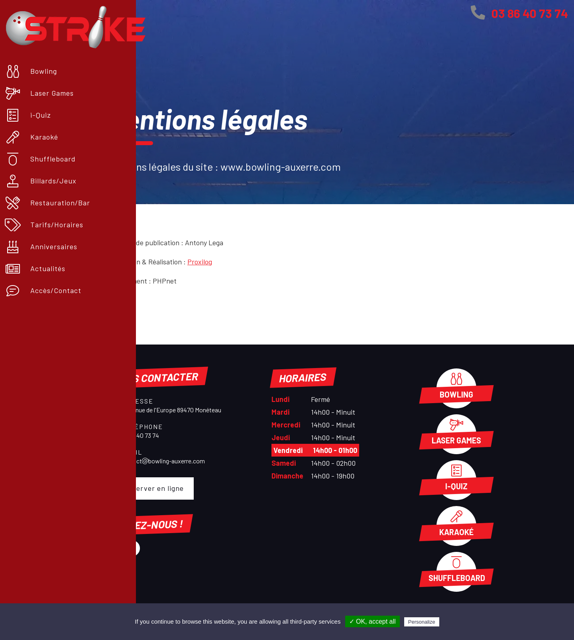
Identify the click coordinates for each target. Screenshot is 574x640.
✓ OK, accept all (372, 621)
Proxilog (199, 261)
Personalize (421, 622)
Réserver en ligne (149, 488)
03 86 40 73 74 (519, 13)
